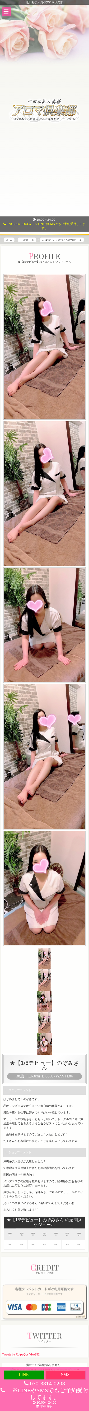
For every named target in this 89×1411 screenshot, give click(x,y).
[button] (6, 11)
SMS (65, 1374)
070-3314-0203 (15, 224)
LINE (24, 1374)
